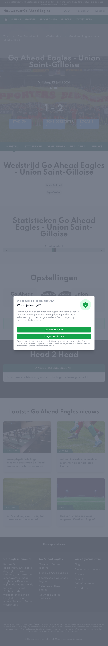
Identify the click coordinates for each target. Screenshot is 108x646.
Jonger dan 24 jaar (54, 336)
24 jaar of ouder (54, 330)
